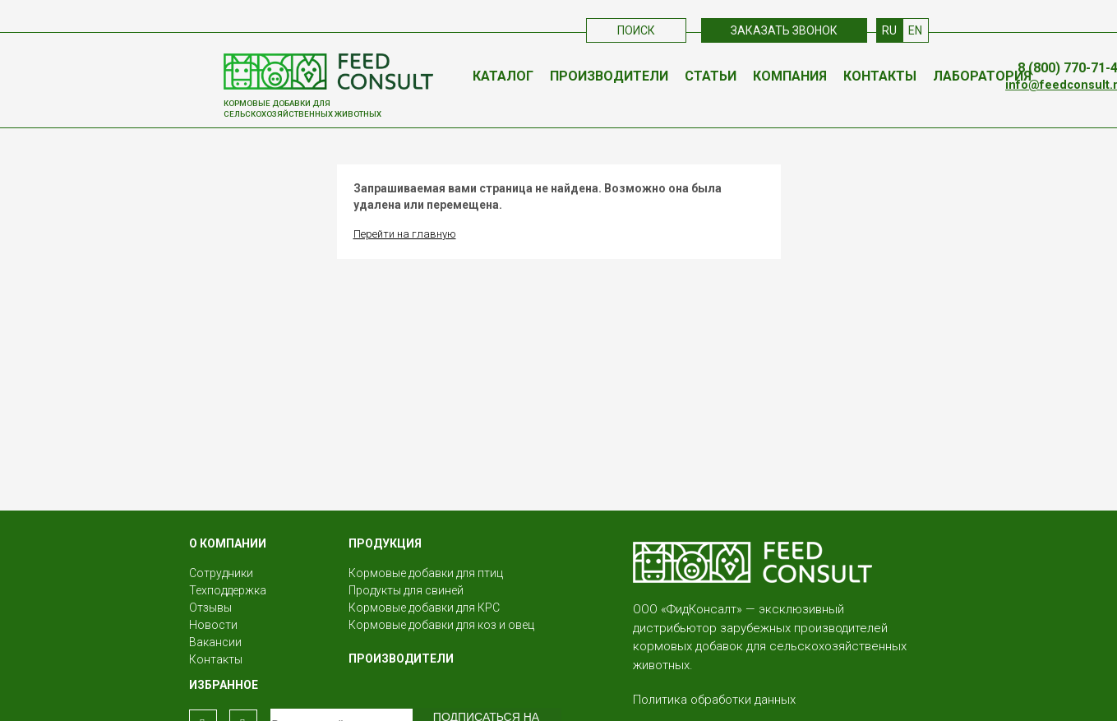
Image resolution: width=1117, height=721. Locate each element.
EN (915, 30)
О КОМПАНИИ (227, 543)
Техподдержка (227, 590)
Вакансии (215, 642)
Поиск (636, 30)
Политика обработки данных (714, 699)
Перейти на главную (404, 234)
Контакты (879, 76)
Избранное (223, 684)
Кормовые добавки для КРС (424, 607)
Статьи (710, 76)
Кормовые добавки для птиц (425, 573)
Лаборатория (982, 76)
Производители (609, 76)
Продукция (385, 543)
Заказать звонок (784, 30)
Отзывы (210, 607)
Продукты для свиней (406, 590)
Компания (790, 76)
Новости (213, 624)
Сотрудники (221, 573)
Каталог (503, 76)
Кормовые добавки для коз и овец (441, 624)
